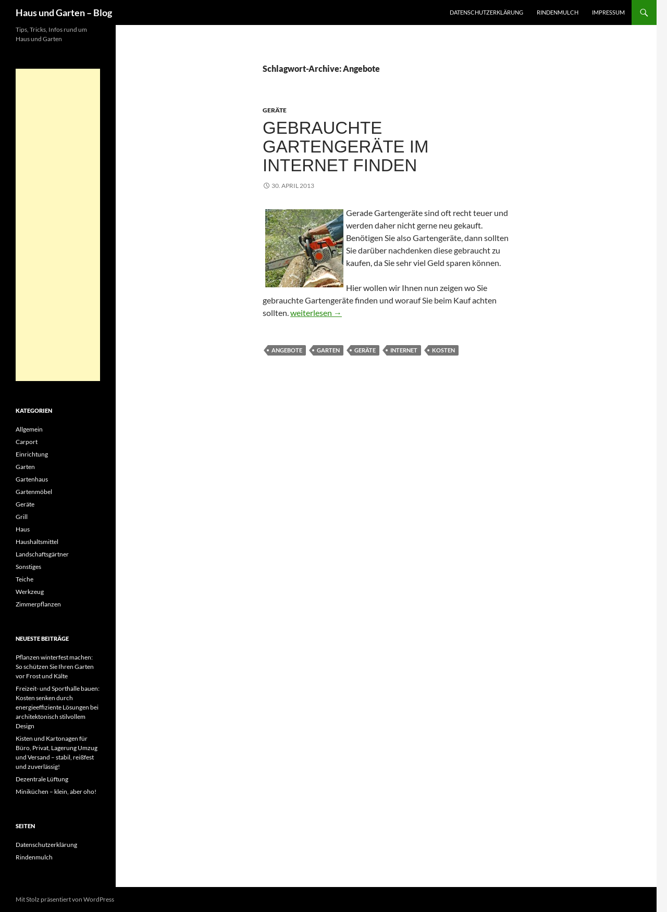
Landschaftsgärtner (42, 554)
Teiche (24, 579)
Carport (27, 442)
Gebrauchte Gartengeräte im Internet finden (345, 146)
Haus (23, 529)
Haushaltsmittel (37, 542)
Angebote (286, 350)
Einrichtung (32, 454)
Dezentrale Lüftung (42, 779)
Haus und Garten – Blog (64, 12)
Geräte (275, 110)
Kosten (443, 350)
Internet (403, 350)
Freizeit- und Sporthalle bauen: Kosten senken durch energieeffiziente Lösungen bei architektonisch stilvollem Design (58, 707)
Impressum (608, 12)
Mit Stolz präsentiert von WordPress (65, 899)
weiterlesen (316, 313)
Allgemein (29, 429)
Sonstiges (28, 567)
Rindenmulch (557, 12)
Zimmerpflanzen (38, 604)
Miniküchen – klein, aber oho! (56, 791)
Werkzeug (30, 592)
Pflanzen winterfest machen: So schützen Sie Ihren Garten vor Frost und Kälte (55, 666)
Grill (22, 517)
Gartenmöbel (34, 492)
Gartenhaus (32, 479)
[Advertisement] (58, 225)
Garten (328, 350)
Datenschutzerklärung (486, 12)
